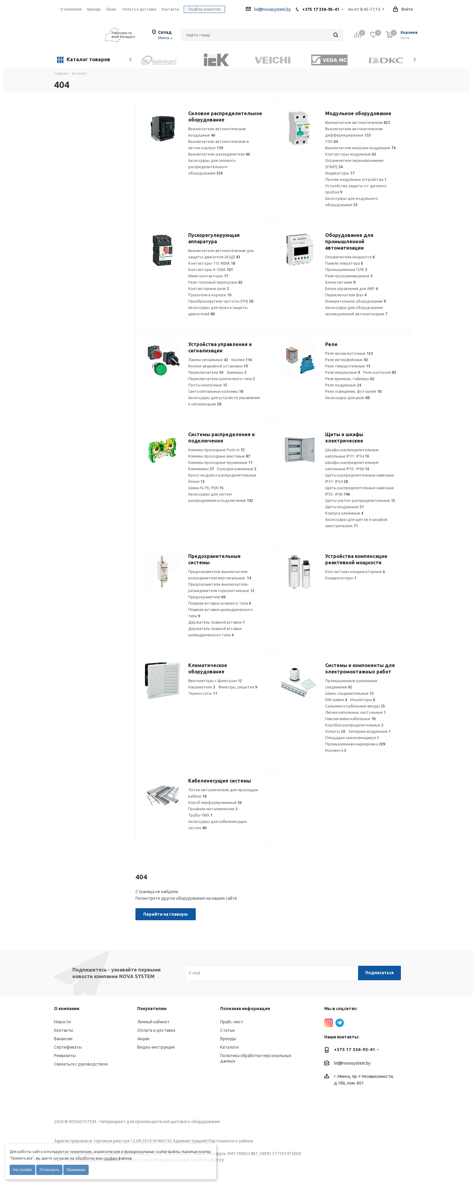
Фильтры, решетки (237, 687)
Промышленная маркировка (355, 744)
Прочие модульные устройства (355, 179)
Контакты (63, 1030)
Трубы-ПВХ (200, 815)
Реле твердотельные (347, 366)
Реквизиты (65, 1055)
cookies (110, 1158)
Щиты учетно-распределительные (360, 500)
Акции (143, 1038)
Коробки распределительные (354, 725)
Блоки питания (340, 282)
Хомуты (335, 731)
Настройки (22, 1170)
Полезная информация (245, 1008)
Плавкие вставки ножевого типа (219, 603)
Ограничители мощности (350, 257)
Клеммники (201, 469)
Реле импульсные (342, 372)
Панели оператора (344, 263)
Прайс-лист (231, 1021)
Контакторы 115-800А (211, 263)
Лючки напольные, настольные (355, 712)
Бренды (228, 1038)
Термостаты (202, 693)
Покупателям (152, 1008)
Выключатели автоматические (357, 122)
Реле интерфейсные (346, 359)
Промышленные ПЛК (346, 269)
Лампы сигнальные (208, 359)
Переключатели (205, 372)
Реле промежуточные (349, 353)
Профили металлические (212, 809)
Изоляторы (362, 699)
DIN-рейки (336, 699)
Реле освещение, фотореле (353, 391)
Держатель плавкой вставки (216, 622)
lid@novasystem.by (268, 9)
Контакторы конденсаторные (355, 571)
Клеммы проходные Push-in (216, 450)
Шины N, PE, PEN (206, 488)
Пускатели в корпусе (209, 295)
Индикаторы (339, 173)
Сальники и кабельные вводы (355, 706)
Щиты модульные (344, 507)
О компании (71, 9)
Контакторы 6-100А (210, 269)
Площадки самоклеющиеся (352, 737)
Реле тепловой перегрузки (215, 282)
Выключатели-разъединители (219, 154)
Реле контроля (379, 372)
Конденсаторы (340, 578)
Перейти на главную (165, 914)
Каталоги (229, 1047)
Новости (62, 1021)
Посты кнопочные (207, 385)
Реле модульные (343, 385)
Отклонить (49, 1170)
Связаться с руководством (81, 1064)
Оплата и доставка (156, 1030)
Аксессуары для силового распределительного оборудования (212, 166)
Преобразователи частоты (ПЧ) (220, 301)
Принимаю (76, 1170)
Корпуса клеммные (344, 513)
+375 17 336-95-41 (320, 9)
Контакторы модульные (350, 154)
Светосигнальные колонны (215, 391)
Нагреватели (201, 687)
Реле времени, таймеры (349, 378)
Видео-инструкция (156, 1047)
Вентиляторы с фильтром (215, 681)
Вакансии (63, 1038)
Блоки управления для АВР (351, 288)
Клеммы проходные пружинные (220, 462)
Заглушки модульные (369, 731)
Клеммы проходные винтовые (219, 456)
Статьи (227, 1030)
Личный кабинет (153, 1021)
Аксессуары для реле (347, 397)
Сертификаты (68, 1047)
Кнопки (241, 359)
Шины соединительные (349, 693)
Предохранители (206, 597)
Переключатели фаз (346, 295)
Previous (130, 59)
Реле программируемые (349, 276)
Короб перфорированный (215, 802)
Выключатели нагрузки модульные (360, 148)
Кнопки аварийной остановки (218, 366)
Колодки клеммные (236, 469)
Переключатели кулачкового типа (221, 378)
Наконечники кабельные (350, 718)
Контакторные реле (208, 288)
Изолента (335, 750)
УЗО (331, 141)
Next (414, 59)
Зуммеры (236, 372)
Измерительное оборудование (355, 301)
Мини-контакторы (208, 276)
